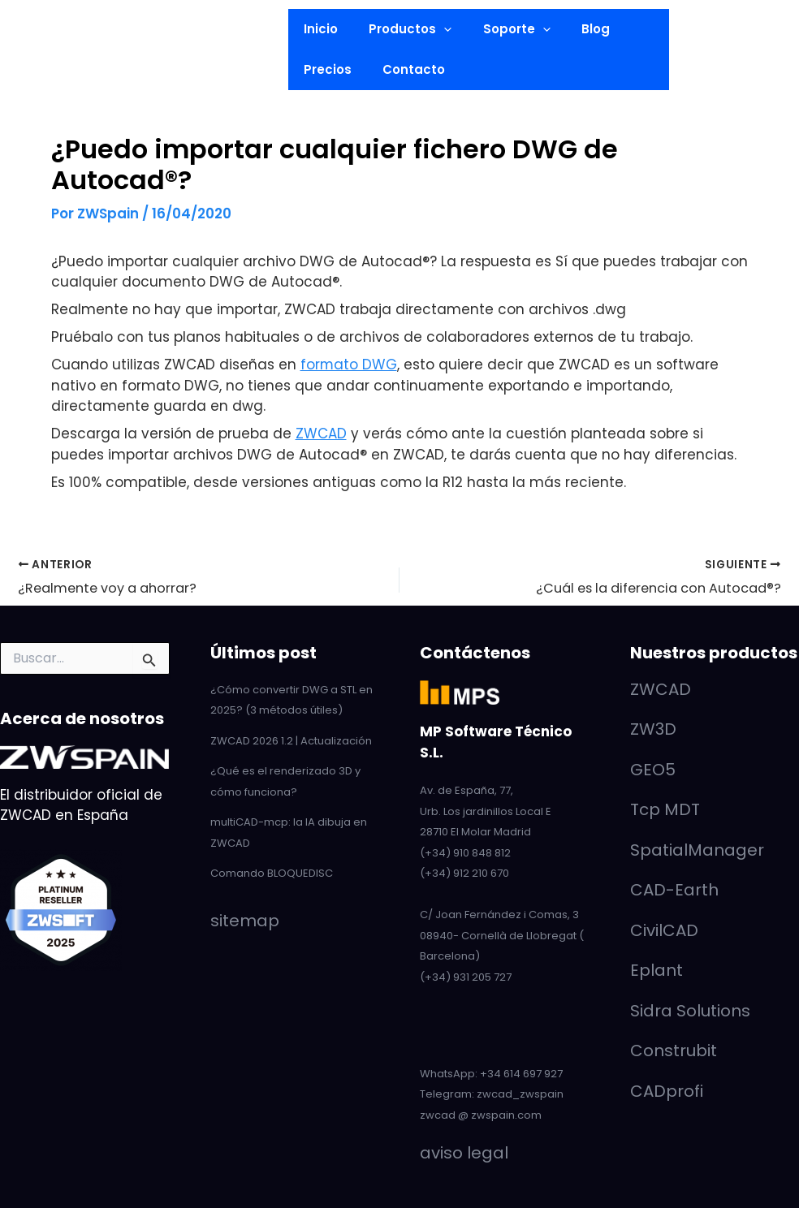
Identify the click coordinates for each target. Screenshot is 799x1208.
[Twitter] (49, 60)
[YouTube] (49, 40)
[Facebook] (49, 81)
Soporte (499, 29)
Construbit (673, 1050)
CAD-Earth (674, 889)
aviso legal (464, 1152)
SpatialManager (697, 850)
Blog (572, 28)
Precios (324, 69)
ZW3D (653, 729)
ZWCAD (321, 433)
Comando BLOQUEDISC (271, 873)
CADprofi (666, 1091)
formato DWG (349, 364)
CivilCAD (664, 930)
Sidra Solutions (690, 1010)
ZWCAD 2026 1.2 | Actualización (291, 741)
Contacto (404, 69)
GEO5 (653, 769)
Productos (400, 29)
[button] (111, 50)
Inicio (317, 28)
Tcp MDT (665, 809)
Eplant (656, 970)
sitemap (244, 920)
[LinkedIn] (45, 19)
